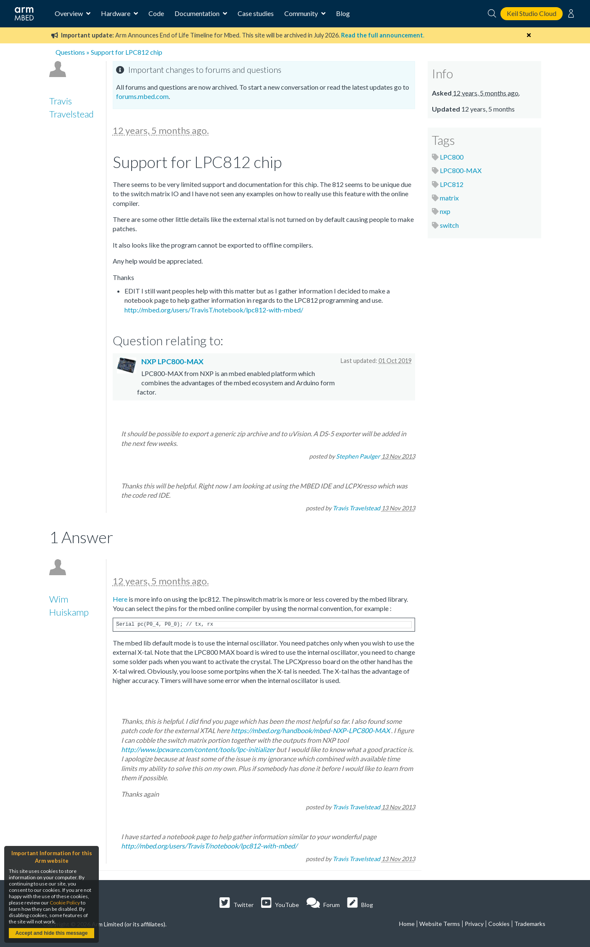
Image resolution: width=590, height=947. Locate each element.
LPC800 (451, 157)
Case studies (256, 13)
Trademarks (529, 923)
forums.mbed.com (142, 96)
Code (156, 13)
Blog (343, 13)
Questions (70, 52)
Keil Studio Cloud (531, 13)
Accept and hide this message (51, 933)
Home (407, 923)
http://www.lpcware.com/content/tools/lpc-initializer (198, 749)
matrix (449, 198)
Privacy (474, 923)
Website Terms (439, 923)
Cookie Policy (65, 902)
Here (120, 599)
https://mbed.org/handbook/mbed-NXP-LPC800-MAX (310, 730)
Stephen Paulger (358, 456)
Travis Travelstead (356, 508)
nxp (445, 211)
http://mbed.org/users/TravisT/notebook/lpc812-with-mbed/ (213, 310)
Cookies (499, 923)
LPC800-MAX (461, 170)
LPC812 (451, 184)
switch (449, 225)
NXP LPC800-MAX (172, 361)
